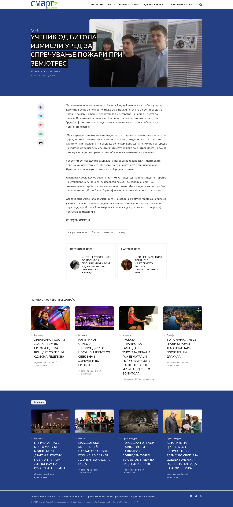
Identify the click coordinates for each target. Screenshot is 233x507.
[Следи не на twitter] (196, 496)
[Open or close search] (200, 4)
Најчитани (38, 402)
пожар (122, 232)
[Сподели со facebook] (41, 107)
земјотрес (109, 232)
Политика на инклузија (71, 496)
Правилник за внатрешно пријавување (106, 496)
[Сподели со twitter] (41, 116)
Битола (95, 232)
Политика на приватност (43, 496)
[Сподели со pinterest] (41, 125)
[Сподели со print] (41, 142)
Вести (81, 438)
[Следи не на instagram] (200, 496)
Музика (38, 335)
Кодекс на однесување (142, 496)
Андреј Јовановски (78, 232)
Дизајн (35, 30)
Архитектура (129, 438)
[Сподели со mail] (41, 134)
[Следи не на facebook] (191, 496)
